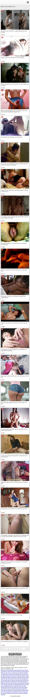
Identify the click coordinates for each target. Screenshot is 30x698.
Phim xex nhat (4, 690)
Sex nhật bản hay (23, 679)
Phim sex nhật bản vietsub (14, 690)
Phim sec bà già (24, 670)
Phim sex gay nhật (14, 683)
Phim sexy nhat (21, 674)
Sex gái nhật (6, 686)
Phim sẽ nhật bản (7, 692)
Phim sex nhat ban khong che (15, 671)
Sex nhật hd (15, 692)
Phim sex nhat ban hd (19, 687)
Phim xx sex (4, 670)
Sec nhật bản (13, 681)
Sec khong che (10, 670)
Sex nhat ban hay (9, 687)
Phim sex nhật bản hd (22, 681)
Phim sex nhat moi (5, 683)
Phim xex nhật (25, 676)
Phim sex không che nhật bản (19, 689)
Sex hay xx (10, 673)
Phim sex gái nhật (16, 684)
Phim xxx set (4, 673)
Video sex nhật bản (16, 676)
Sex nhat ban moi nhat (15, 677)
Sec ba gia (17, 670)
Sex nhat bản (15, 693)
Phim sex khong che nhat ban (8, 680)
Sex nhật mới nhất (5, 677)
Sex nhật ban (8, 693)
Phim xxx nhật (15, 679)
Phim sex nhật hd (7, 679)
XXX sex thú (26, 671)
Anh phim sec (4, 671)
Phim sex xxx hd (17, 673)
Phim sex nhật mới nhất (11, 674)
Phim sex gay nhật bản (6, 684)
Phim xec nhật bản (24, 683)
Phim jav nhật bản (14, 686)
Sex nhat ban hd (20, 680)
